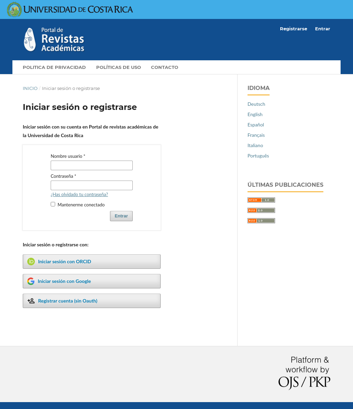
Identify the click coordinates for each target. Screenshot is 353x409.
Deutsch (256, 104)
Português (258, 156)
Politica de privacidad (54, 67)
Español (256, 124)
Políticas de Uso (118, 67)
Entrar (322, 28)
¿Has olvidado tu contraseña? (79, 194)
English (255, 114)
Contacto (164, 67)
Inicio (30, 88)
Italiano (255, 145)
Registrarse (293, 28)
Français (256, 135)
